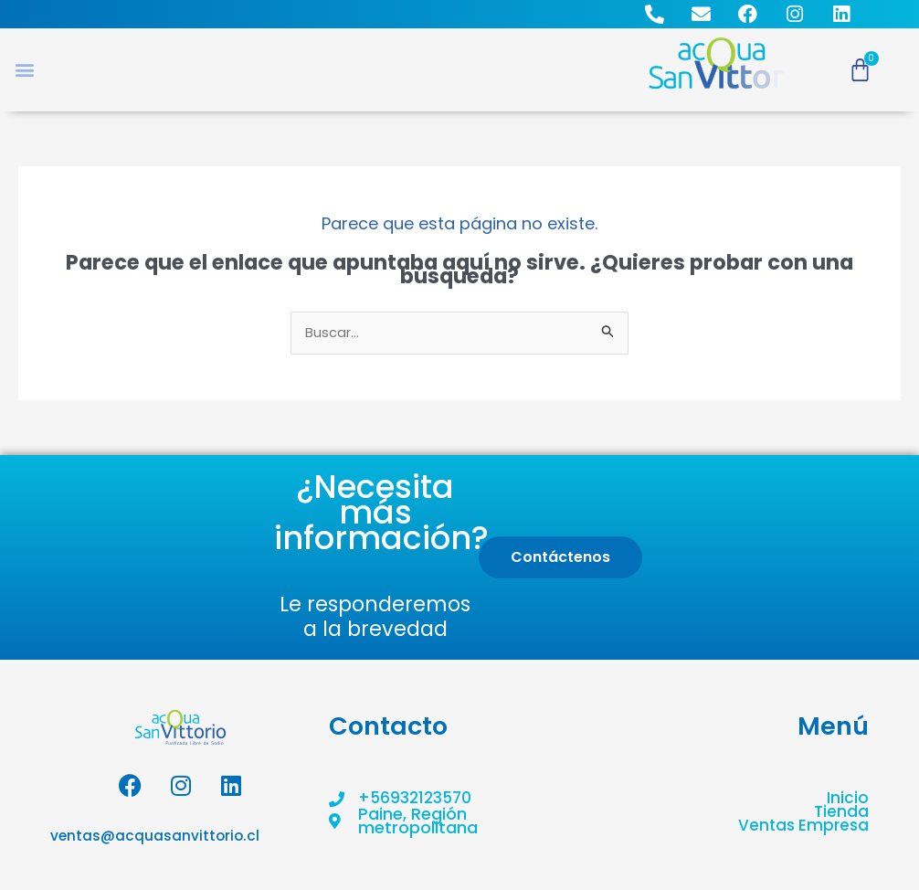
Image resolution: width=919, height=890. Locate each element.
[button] (24, 70)
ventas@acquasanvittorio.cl (153, 837)
